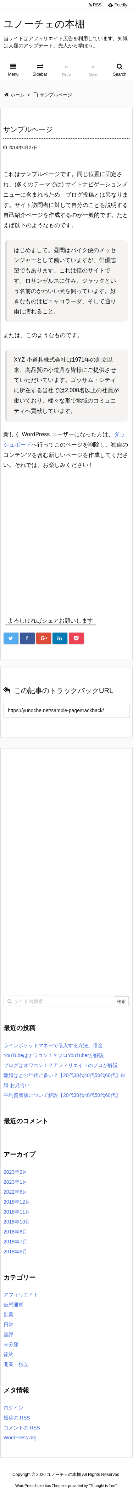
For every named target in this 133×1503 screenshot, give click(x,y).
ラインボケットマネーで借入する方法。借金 (53, 1045)
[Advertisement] (62, 536)
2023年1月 (15, 1182)
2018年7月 (15, 1241)
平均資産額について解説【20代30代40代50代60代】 (62, 1095)
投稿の (17, 1418)
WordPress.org (20, 1437)
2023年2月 (15, 1172)
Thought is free (102, 1485)
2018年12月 (17, 1202)
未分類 (11, 1344)
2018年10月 (17, 1222)
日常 (8, 1324)
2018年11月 (17, 1212)
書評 (8, 1334)
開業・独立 (16, 1364)
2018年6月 (15, 1251)
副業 (8, 1314)
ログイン (13, 1408)
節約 (8, 1354)
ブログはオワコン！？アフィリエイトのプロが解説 (61, 1065)
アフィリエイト (21, 1294)
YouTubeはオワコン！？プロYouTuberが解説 (54, 1055)
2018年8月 (15, 1232)
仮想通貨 (13, 1304)
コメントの (22, 1427)
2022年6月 (15, 1192)
